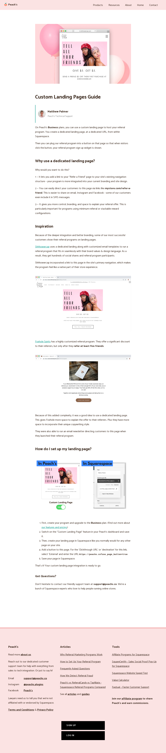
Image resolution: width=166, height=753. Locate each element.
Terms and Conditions (21, 709)
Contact (154, 5)
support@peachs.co (35, 677)
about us (26, 654)
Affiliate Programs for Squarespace (130, 654)
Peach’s (28, 689)
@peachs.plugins (33, 683)
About (131, 5)
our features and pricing (54, 526)
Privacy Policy (45, 709)
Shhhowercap (42, 246)
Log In (70, 734)
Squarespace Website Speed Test (130, 672)
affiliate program (132, 698)
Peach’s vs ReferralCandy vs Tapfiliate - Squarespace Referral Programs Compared (83, 684)
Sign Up (71, 724)
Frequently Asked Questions (75, 668)
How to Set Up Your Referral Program (80, 661)
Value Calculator (120, 679)
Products (103, 5)
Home (142, 5)
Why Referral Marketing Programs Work (81, 654)
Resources (117, 5)
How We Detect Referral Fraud (76, 675)
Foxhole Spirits (43, 341)
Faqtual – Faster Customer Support (130, 686)
